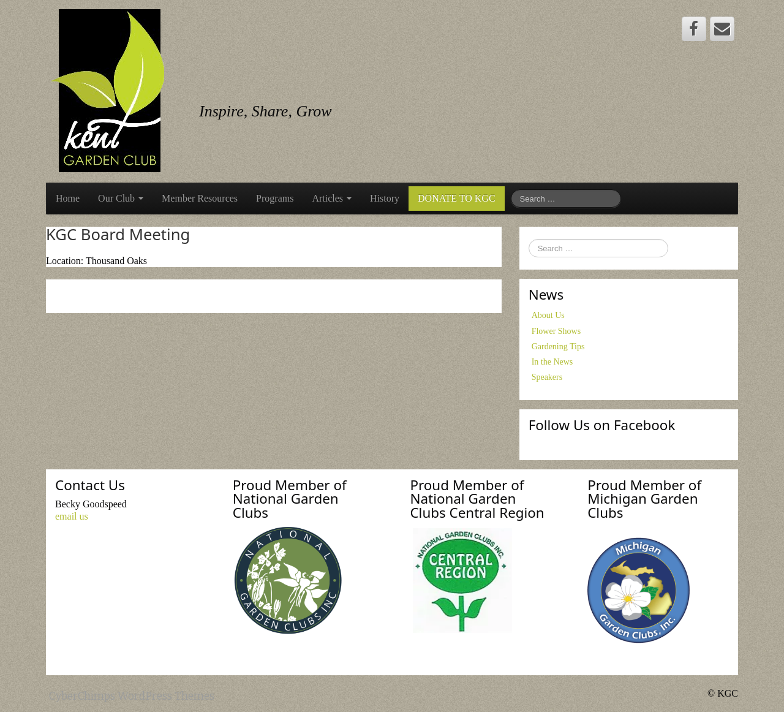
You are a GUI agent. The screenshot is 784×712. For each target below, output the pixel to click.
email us (71, 516)
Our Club (120, 198)
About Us (548, 315)
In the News (552, 361)
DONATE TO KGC (457, 198)
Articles (332, 198)
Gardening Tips (558, 346)
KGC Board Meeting (118, 234)
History (384, 198)
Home (68, 198)
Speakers (547, 377)
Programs (274, 198)
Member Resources (200, 198)
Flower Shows (556, 331)
